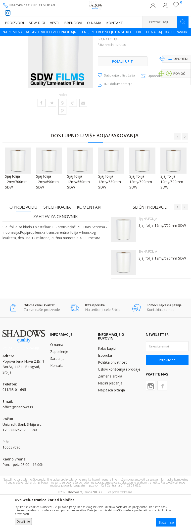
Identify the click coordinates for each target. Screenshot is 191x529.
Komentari (89, 238)
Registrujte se (165, 7)
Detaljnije (23, 521)
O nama (56, 376)
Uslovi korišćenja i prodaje (119, 400)
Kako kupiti (107, 380)
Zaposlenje (59, 383)
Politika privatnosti (113, 393)
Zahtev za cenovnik (55, 247)
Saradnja (57, 390)
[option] (95, 32)
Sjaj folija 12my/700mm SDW (162, 256)
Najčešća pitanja (111, 421)
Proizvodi (27, 39)
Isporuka (105, 386)
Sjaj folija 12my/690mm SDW (162, 289)
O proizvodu (23, 238)
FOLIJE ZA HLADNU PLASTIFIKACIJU (119, 39)
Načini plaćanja (110, 414)
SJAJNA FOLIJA (156, 39)
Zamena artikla (110, 407)
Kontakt (56, 397)
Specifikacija (57, 238)
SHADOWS (9, 39)
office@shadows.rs (17, 438)
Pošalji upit (122, 101)
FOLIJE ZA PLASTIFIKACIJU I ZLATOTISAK (65, 39)
